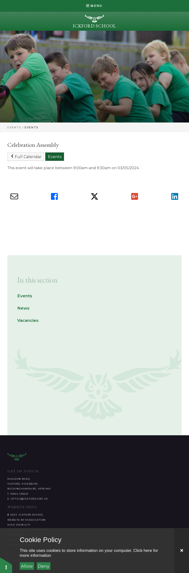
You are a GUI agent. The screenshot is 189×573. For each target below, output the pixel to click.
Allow (27, 566)
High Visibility (18, 524)
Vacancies (28, 320)
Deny (43, 566)
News (23, 308)
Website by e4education (26, 519)
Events (14, 127)
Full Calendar (26, 156)
